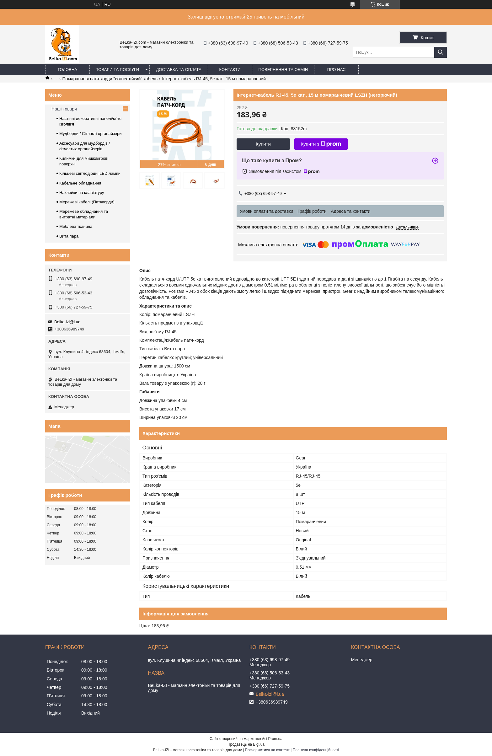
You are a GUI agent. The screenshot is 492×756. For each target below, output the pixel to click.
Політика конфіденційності (316, 750)
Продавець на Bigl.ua (246, 744)
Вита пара (68, 236)
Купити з (321, 144)
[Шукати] (440, 52)
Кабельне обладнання (80, 183)
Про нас (336, 69)
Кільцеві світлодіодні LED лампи (89, 173)
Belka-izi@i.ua (67, 321)
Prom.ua (275, 739)
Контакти (230, 69)
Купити (263, 144)
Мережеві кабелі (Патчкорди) (87, 202)
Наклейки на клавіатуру (81, 192)
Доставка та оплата (178, 69)
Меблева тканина (75, 226)
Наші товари (64, 108)
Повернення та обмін (283, 69)
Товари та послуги (117, 69)
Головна (67, 69)
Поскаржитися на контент (267, 750)
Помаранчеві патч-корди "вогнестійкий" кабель (110, 78)
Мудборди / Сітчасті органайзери (90, 133)
